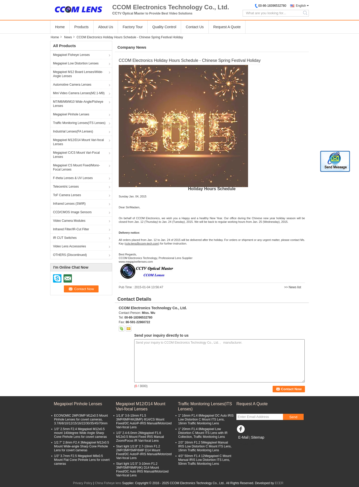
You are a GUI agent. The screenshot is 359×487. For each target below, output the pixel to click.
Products (81, 27)
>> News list (292, 287)
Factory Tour (133, 27)
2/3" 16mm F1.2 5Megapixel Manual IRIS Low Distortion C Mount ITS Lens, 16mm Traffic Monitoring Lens (204, 446)
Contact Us (195, 27)
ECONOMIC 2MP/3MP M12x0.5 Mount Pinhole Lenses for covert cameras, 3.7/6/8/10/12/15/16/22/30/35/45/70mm (81, 419)
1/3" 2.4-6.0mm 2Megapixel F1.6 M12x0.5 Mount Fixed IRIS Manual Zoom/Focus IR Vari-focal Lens (140, 436)
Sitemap (257, 437)
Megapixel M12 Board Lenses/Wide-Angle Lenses (78, 74)
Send (293, 417)
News (68, 37)
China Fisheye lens (108, 483)
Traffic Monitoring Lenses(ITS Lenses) (79, 123)
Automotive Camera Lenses (72, 84)
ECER (279, 483)
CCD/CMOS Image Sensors (72, 212)
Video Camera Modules (69, 221)
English (301, 6)
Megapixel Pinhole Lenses (71, 114)
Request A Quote (227, 27)
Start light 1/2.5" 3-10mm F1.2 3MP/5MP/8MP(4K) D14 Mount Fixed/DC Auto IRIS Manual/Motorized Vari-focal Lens (142, 469)
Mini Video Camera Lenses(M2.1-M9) (78, 93)
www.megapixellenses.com (136, 261)
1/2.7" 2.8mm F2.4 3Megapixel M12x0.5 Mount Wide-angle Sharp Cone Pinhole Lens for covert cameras (81, 446)
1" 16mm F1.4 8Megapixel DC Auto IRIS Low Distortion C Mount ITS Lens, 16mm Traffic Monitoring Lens (206, 419)
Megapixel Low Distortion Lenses (76, 63)
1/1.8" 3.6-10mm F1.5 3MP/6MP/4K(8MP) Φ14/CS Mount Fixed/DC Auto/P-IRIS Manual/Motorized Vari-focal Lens (144, 421)
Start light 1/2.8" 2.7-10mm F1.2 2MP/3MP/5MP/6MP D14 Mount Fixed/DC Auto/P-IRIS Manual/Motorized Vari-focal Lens (144, 452)
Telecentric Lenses (66, 186)
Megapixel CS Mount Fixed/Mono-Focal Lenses (76, 167)
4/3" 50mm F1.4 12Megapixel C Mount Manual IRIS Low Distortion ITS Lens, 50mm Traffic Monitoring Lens (204, 460)
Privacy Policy (82, 483)
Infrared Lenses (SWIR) (69, 203)
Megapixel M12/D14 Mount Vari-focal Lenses (78, 142)
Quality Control (164, 27)
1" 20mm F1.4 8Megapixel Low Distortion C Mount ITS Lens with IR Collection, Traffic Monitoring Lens (203, 433)
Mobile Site (245, 444)
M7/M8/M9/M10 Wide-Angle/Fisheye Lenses (78, 104)
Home (60, 27)
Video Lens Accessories (69, 246)
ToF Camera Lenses (67, 195)
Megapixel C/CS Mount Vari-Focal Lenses (76, 155)
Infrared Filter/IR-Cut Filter (71, 229)
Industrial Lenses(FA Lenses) (73, 131)
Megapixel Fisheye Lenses (71, 55)
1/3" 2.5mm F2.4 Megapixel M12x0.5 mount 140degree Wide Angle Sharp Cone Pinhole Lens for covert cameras (80, 433)
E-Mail (243, 437)
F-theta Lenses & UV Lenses (73, 178)
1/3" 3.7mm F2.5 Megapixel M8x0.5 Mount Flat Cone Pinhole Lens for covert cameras (82, 460)
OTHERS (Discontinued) (70, 255)
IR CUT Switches (65, 238)
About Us (105, 27)
